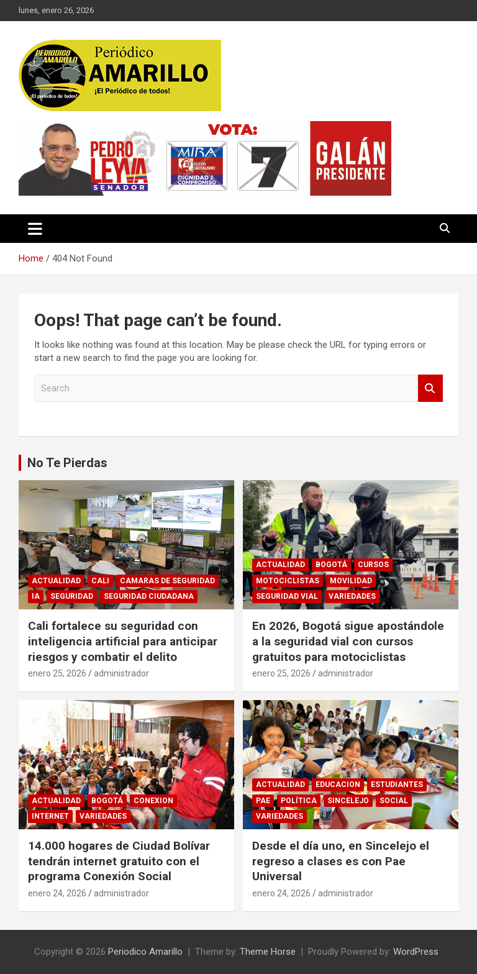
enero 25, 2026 (57, 673)
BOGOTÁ (331, 564)
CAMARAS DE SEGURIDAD (167, 580)
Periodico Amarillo (145, 951)
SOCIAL (393, 800)
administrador (121, 673)
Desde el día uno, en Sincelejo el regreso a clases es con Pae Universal (340, 861)
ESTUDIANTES (397, 784)
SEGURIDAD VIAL (287, 596)
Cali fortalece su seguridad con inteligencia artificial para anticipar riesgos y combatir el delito (122, 641)
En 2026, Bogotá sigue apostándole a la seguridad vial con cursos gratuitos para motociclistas (348, 641)
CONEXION (153, 800)
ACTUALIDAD (56, 580)
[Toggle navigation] (35, 228)
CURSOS (373, 564)
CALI (100, 580)
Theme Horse (268, 951)
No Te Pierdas (67, 462)
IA (36, 596)
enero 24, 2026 (57, 893)
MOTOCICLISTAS (287, 580)
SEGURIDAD (71, 596)
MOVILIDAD (351, 580)
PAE (263, 800)
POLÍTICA (299, 800)
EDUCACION (338, 784)
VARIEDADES (352, 596)
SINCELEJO (348, 800)
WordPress (415, 951)
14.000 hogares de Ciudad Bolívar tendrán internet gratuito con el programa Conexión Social (119, 861)
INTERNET (50, 816)
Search (430, 389)
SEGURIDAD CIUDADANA (149, 596)
